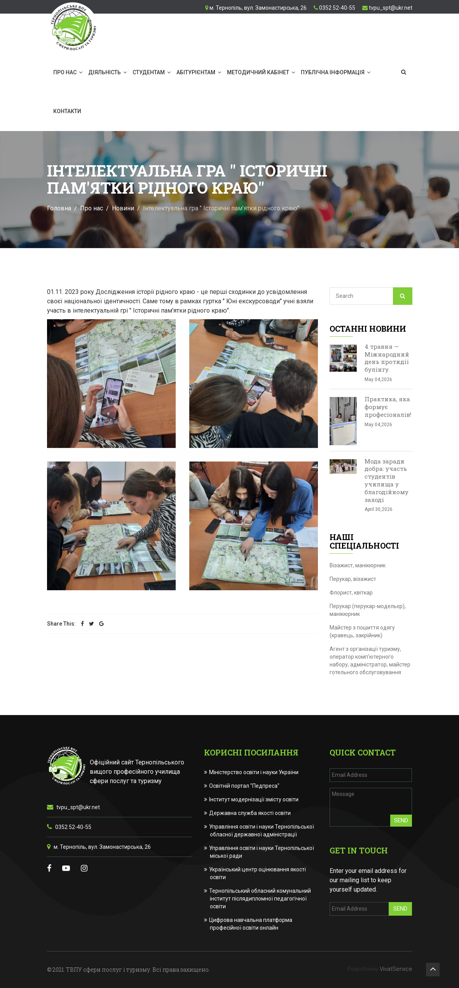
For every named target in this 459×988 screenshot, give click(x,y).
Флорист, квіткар (351, 592)
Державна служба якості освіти (250, 813)
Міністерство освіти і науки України (254, 772)
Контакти (67, 111)
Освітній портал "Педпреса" (244, 786)
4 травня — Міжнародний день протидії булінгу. (387, 358)
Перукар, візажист (353, 579)
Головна (59, 208)
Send (401, 820)
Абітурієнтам (195, 72)
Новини (123, 208)
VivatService (396, 968)
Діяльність (104, 72)
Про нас (65, 72)
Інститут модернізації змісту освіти (254, 799)
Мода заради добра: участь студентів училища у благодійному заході (386, 480)
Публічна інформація (333, 72)
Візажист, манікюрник (358, 565)
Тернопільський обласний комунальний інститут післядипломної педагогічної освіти (260, 898)
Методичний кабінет (258, 72)
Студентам (149, 72)
